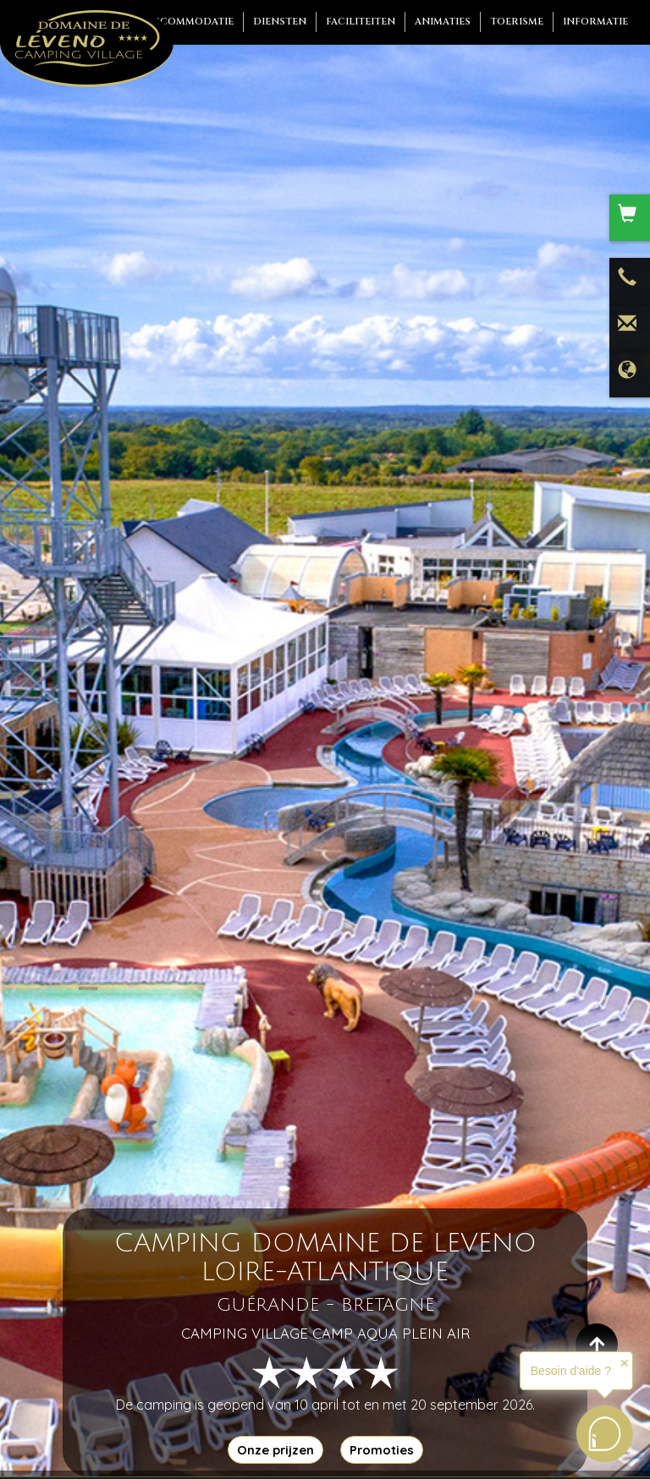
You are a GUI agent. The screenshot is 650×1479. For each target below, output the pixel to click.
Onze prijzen (275, 1450)
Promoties (382, 1450)
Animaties (443, 21)
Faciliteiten (360, 21)
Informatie (595, 21)
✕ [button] (625, 1363)
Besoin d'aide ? (571, 1371)
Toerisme (516, 21)
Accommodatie (190, 21)
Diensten (279, 21)
